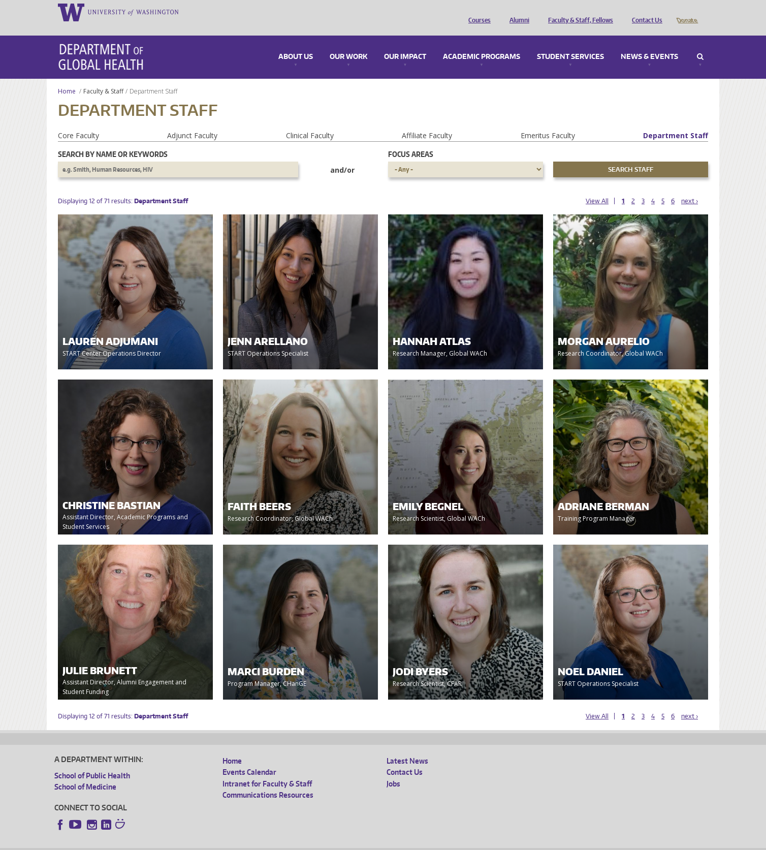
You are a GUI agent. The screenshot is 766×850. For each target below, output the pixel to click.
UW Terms (230, 842)
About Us (295, 42)
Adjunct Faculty (192, 121)
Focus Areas (410, 140)
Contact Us (644, 12)
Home (67, 77)
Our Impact (405, 42)
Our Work (348, 42)
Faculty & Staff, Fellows (578, 12)
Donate (686, 12)
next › (689, 187)
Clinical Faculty (310, 121)
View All (597, 187)
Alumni (517, 12)
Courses (477, 12)
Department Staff (675, 121)
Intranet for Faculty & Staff (267, 769)
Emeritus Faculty (548, 121)
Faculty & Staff (103, 77)
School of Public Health (92, 761)
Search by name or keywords (113, 140)
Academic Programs (481, 42)
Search (700, 43)
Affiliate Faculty (427, 121)
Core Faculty (78, 121)
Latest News (407, 746)
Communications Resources (267, 780)
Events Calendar (249, 757)
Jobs (393, 769)
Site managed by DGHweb (290, 842)
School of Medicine (85, 772)
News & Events (649, 42)
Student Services (570, 42)
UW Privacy (189, 842)
